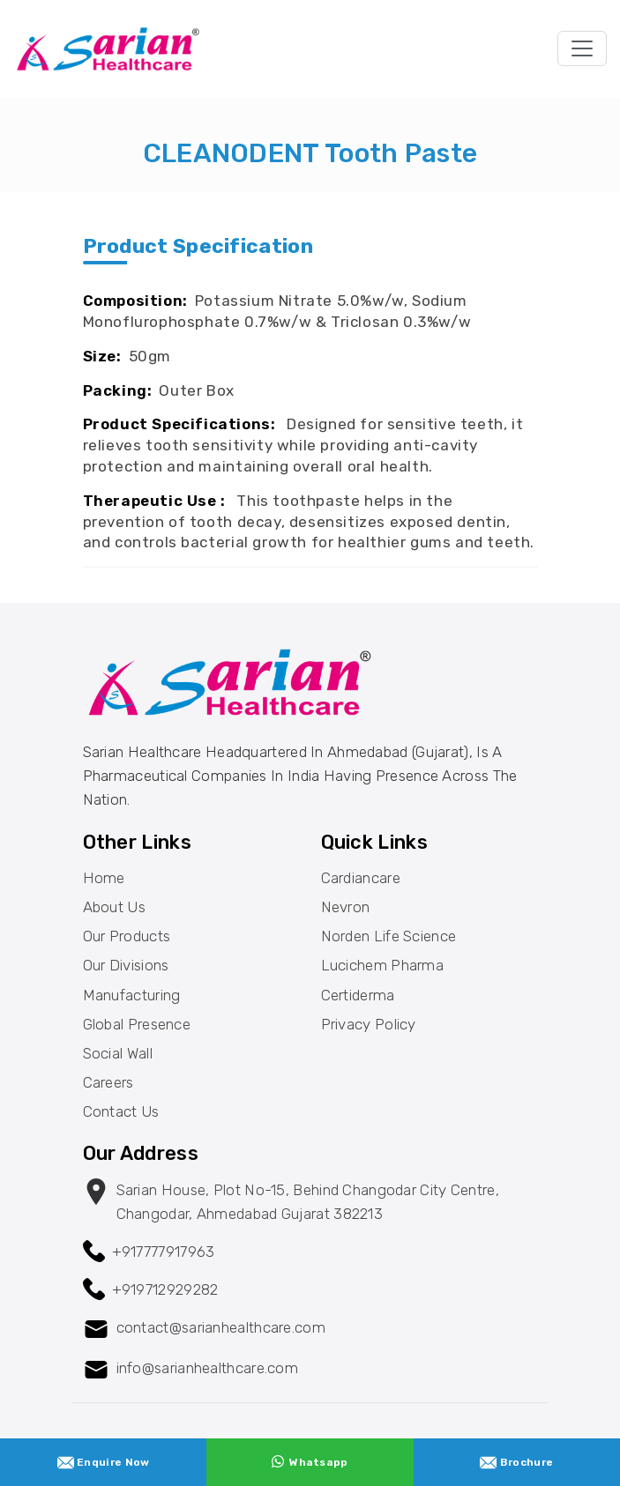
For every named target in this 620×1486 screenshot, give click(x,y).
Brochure (516, 1462)
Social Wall (118, 1053)
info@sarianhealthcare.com (207, 1368)
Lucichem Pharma (382, 965)
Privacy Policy (368, 1024)
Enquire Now (103, 1462)
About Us (114, 907)
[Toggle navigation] (582, 48)
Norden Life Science (389, 936)
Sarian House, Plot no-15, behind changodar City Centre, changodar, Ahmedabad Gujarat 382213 (308, 1201)
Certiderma (358, 995)
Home (104, 878)
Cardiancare (360, 878)
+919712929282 (165, 1289)
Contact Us (121, 1111)
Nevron (345, 907)
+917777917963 (163, 1251)
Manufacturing (132, 995)
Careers (108, 1082)
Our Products (127, 936)
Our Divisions (126, 965)
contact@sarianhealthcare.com (220, 1327)
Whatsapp (309, 1461)
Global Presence (137, 1024)
